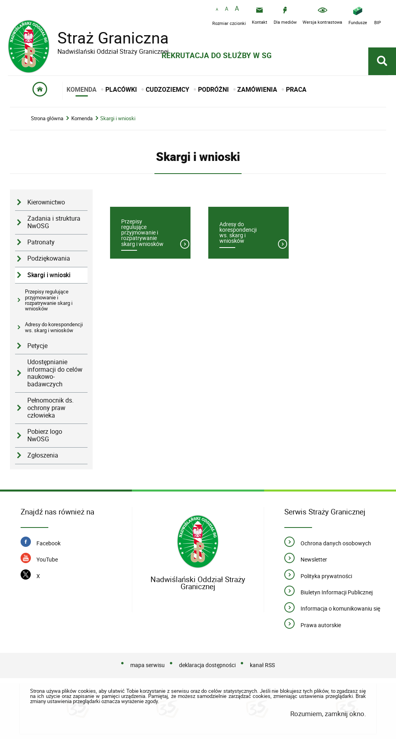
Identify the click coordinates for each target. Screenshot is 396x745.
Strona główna (47, 118)
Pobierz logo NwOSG (44, 435)
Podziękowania (48, 258)
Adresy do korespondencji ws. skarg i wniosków (54, 327)
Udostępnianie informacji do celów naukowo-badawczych (54, 373)
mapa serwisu (147, 665)
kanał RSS (262, 665)
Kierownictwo (46, 202)
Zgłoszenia (42, 455)
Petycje (37, 346)
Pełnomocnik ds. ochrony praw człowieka (50, 407)
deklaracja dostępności (207, 665)
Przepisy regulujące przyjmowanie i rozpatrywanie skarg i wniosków (48, 300)
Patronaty (41, 242)
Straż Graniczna (107, 38)
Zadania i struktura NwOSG (53, 222)
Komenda (82, 118)
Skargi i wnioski (117, 118)
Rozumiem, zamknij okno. (328, 713)
